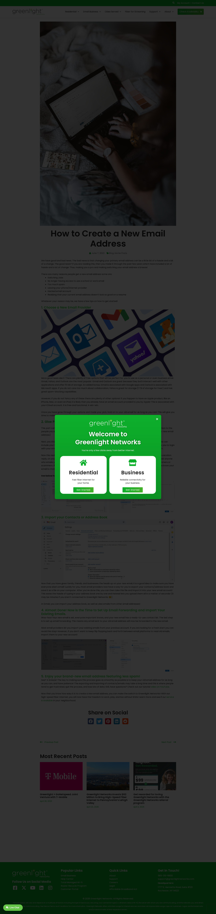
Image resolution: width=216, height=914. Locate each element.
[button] (157, 419)
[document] (108, 457)
